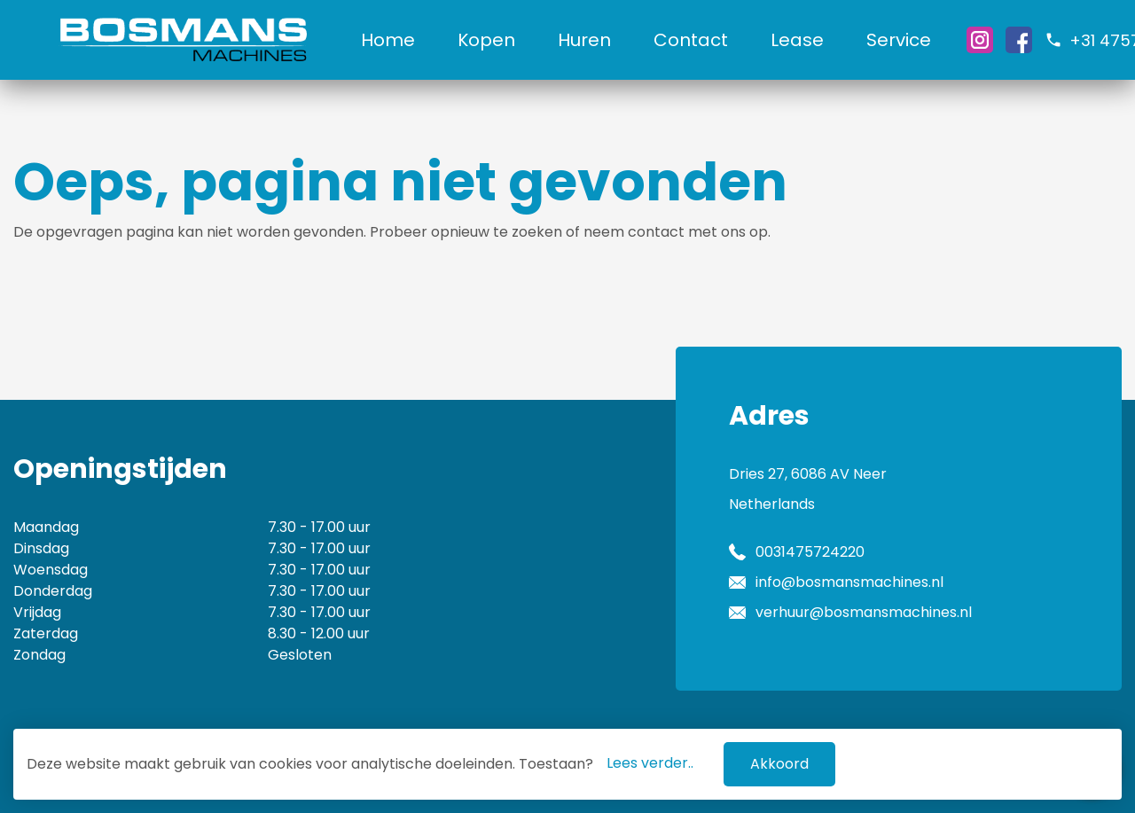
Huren (584, 39)
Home (388, 39)
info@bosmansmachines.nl (849, 582)
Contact (691, 39)
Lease (797, 39)
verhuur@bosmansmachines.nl (863, 612)
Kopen (486, 39)
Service (898, 39)
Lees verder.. (650, 763)
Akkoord (779, 764)
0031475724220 (810, 552)
